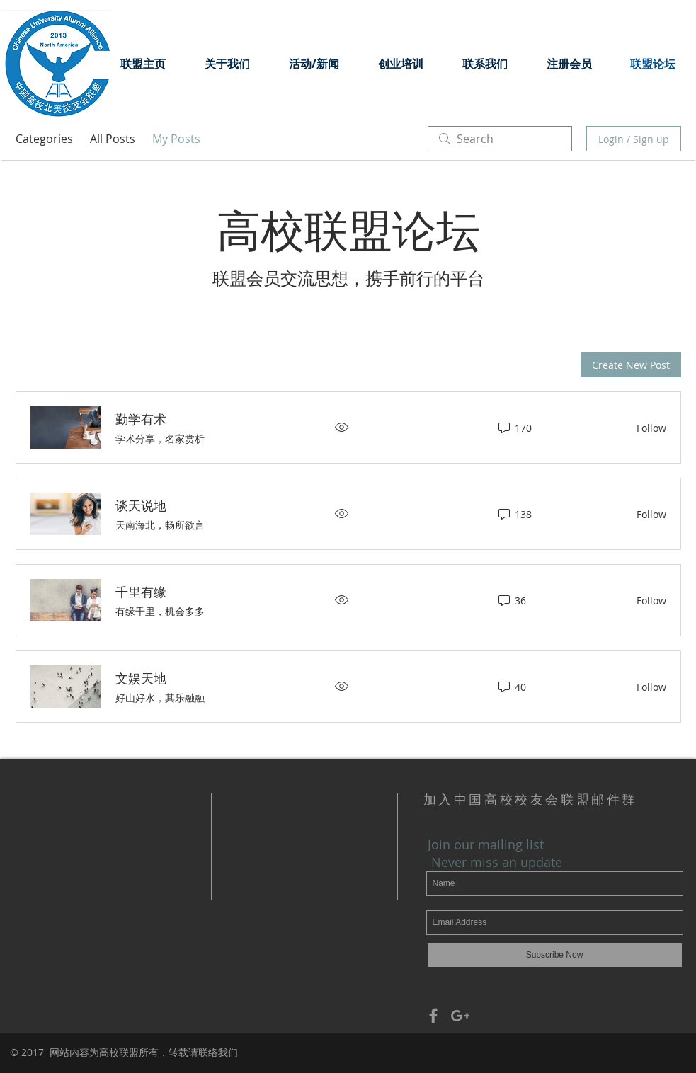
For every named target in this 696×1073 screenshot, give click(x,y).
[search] (500, 138)
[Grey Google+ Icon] (460, 1016)
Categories (44, 139)
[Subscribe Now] (554, 955)
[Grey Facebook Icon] (433, 1016)
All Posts (112, 139)
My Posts (176, 139)
